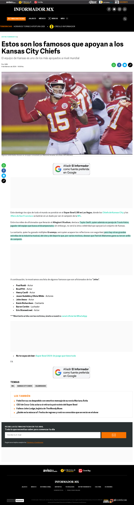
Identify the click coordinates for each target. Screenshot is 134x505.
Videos (53, 18)
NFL (79, 216)
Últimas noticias (16, 19)
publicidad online (73, 490)
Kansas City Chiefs (24, 386)
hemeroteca (58, 490)
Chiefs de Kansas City (112, 213)
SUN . (6, 64)
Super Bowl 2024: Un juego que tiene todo (56, 356)
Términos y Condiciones (35, 442)
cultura (98, 487)
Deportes (58, 487)
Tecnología (69, 487)
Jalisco (32, 19)
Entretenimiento (9, 37)
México (42, 19)
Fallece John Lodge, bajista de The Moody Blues (39, 409)
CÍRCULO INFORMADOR (64, 27)
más (64, 19)
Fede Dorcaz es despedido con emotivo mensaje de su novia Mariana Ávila (52, 401)
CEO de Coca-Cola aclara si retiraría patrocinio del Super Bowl (46, 405)
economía (108, 487)
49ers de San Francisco (21, 216)
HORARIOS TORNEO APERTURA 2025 (29, 27)
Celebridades (40, 386)
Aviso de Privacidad (53, 502)
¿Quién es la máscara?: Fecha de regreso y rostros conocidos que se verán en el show (57, 413)
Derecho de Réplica (65, 502)
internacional (45, 487)
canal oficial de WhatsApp (74, 316)
